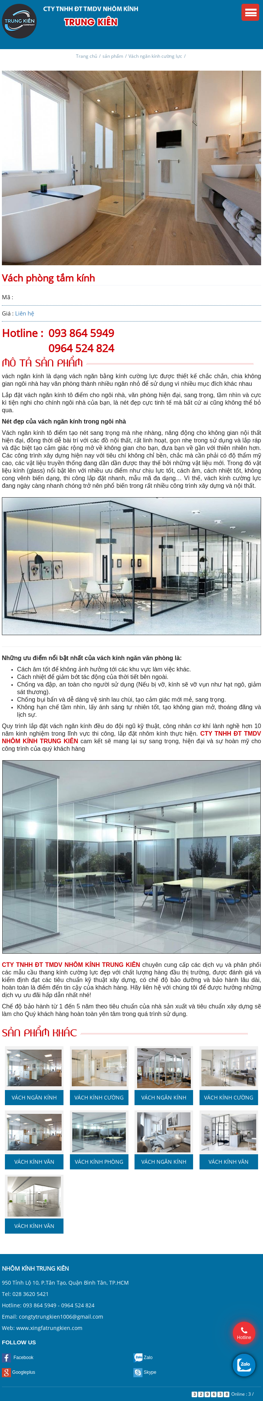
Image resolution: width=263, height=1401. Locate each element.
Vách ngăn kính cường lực (155, 56)
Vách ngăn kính (163, 1097)
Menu (250, 12)
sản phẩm (112, 56)
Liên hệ (24, 313)
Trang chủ (86, 56)
